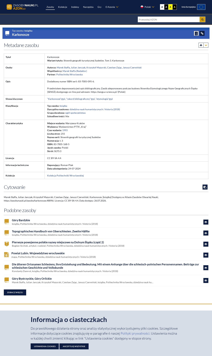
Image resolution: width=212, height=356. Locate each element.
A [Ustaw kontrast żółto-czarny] (170, 7)
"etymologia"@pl (104, 98)
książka (63, 105)
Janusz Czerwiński (132, 67)
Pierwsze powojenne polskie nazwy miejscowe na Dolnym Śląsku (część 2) (58, 242)
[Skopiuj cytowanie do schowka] (205, 187)
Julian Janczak (78, 67)
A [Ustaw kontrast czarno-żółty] (174, 7)
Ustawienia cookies (44, 346)
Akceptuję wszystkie (74, 346)
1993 (65, 130)
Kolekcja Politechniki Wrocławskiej (65, 175)
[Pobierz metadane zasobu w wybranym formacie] (203, 45)
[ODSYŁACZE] (202, 33)
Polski (145, 6)
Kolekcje (62, 6)
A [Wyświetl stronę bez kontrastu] (162, 7)
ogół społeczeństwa (75, 112)
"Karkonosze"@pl (56, 98)
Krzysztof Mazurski (96, 67)
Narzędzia (88, 6)
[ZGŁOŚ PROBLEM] (196, 33)
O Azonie (110, 6)
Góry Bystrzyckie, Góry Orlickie (32, 278)
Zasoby (50, 6)
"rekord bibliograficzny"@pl (80, 98)
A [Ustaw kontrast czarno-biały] (166, 7)
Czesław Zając (114, 67)
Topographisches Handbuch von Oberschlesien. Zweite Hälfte (51, 231)
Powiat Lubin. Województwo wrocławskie (38, 253)
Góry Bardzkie (21, 220)
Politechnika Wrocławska (69, 74)
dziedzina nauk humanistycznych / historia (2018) (95, 109)
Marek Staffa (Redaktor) (75, 71)
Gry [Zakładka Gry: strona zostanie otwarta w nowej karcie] (99, 6)
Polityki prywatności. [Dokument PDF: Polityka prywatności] (136, 333)
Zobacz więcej (15, 292)
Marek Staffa (63, 67)
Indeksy (75, 6)
